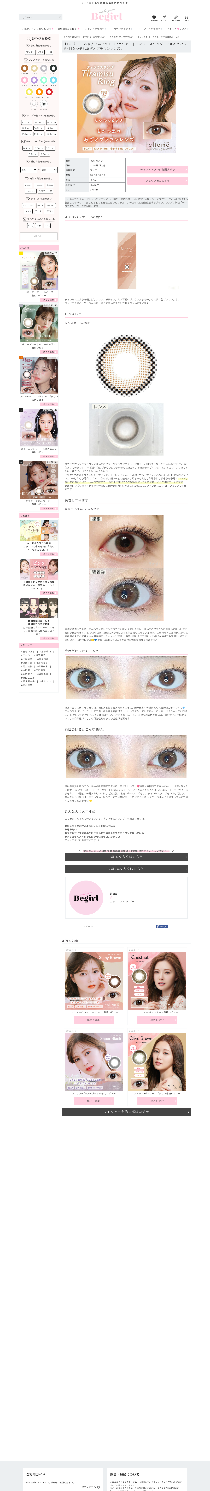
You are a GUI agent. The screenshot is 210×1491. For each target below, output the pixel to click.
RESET (39, 236)
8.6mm (39, 148)
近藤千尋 (27, 663)
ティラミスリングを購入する (157, 169)
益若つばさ (29, 651)
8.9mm (45, 154)
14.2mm (26, 128)
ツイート (88, 926)
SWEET (51, 205)
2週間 (41, 52)
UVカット (31, 191)
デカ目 (38, 211)
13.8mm (26, 122)
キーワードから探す (149, 28)
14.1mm (51, 122)
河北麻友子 (29, 681)
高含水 (49, 185)
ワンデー (30, 52)
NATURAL (28, 205)
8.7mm (50, 148)
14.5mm (26, 134)
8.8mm (33, 154)
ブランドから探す (94, 28)
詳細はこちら (89, 1487)
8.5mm (27, 148)
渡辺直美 (41, 655)
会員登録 (154, 20)
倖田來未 (43, 666)
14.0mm (39, 122)
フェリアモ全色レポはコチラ (126, 1112)
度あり (28, 185)
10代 (30, 225)
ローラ (26, 655)
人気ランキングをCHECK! (36, 28)
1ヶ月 (49, 52)
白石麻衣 (41, 670)
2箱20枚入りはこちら (126, 869)
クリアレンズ (45, 191)
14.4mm (51, 128)
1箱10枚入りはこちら (126, 857)
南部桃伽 (27, 666)
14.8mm (39, 134)
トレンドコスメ (177, 28)
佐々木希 (44, 659)
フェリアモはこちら (158, 180)
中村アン (46, 681)
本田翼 (26, 670)
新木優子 (43, 663)
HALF (40, 205)
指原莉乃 (46, 651)
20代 (38, 225)
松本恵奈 (27, 685)
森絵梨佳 (44, 674)
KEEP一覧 (176, 20)
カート (187, 20)
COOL (28, 211)
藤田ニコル (29, 678)
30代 (47, 225)
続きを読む (48, 300)
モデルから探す (122, 28)
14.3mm (39, 128)
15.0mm (51, 134)
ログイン (164, 20)
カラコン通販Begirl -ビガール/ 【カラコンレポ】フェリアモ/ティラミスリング (106, 15)
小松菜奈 (28, 659)
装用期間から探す (67, 28)
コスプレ (49, 211)
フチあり (38, 185)
